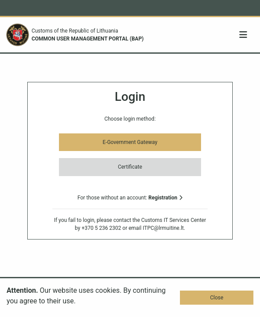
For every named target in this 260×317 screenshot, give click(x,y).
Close (216, 298)
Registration (165, 198)
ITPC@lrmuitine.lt (163, 228)
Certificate (130, 167)
